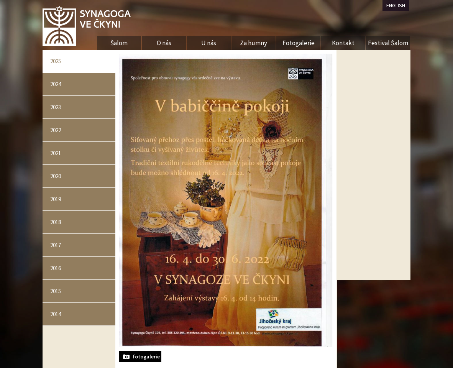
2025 (55, 61)
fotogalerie (146, 356)
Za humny (253, 43)
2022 (55, 130)
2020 (55, 176)
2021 (55, 153)
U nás (208, 43)
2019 (55, 199)
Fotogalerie (298, 43)
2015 (55, 291)
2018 (55, 222)
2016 (55, 268)
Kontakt (343, 43)
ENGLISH (395, 5)
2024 (55, 84)
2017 (55, 245)
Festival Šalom (388, 43)
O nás (164, 43)
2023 (55, 107)
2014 (55, 314)
